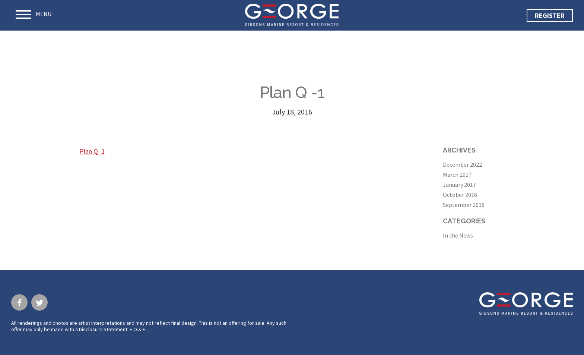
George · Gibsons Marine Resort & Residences (292, 15)
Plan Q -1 (92, 151)
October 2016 (460, 194)
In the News (458, 235)
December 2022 (462, 164)
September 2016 (464, 204)
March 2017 (457, 174)
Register (550, 15)
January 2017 (459, 184)
